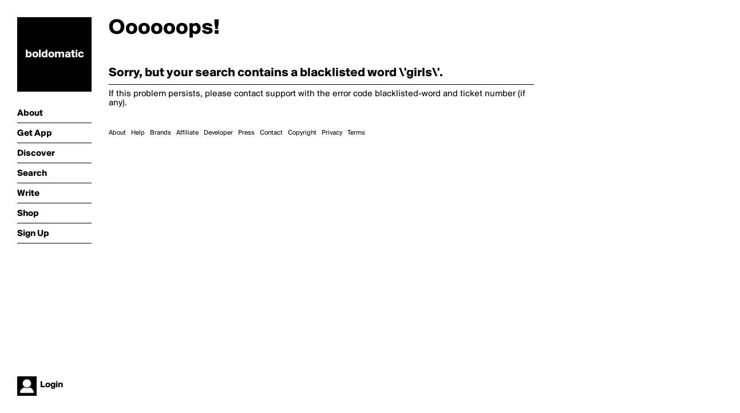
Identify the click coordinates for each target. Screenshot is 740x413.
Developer (218, 132)
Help (138, 132)
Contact (271, 132)
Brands (160, 132)
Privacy (332, 132)
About (117, 132)
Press (246, 132)
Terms (356, 132)
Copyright (302, 132)
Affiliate (187, 132)
